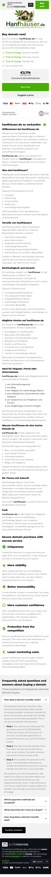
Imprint (5, 860)
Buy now (42, 5)
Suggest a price (25, 95)
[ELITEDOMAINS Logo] (25, 844)
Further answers (13, 830)
